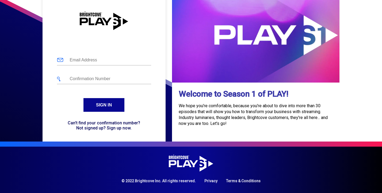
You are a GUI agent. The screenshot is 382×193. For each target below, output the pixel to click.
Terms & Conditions (243, 181)
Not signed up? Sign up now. (104, 128)
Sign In (104, 105)
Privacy (210, 181)
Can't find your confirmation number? (104, 122)
